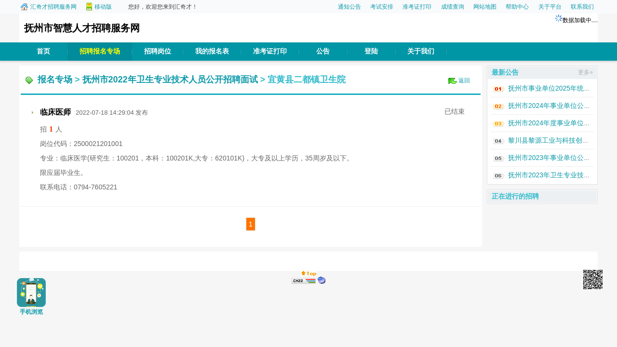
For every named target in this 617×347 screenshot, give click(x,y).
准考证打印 (416, 6)
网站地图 (484, 6)
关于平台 (550, 6)
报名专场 (55, 79)
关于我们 (420, 51)
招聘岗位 (157, 51)
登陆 (371, 51)
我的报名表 (212, 51)
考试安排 (381, 6)
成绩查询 (452, 6)
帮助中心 (517, 6)
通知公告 (349, 6)
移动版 (103, 6)
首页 (43, 51)
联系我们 (582, 6)
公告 (323, 51)
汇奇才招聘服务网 (53, 6)
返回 (464, 80)
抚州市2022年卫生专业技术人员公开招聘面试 (170, 79)
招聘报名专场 (100, 51)
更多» (585, 72)
